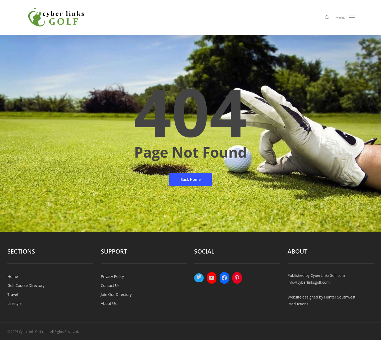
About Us (109, 303)
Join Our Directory (116, 294)
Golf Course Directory (25, 285)
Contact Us (110, 285)
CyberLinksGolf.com (328, 275)
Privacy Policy (112, 276)
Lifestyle (14, 303)
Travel (12, 294)
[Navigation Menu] (345, 17)
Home (12, 276)
